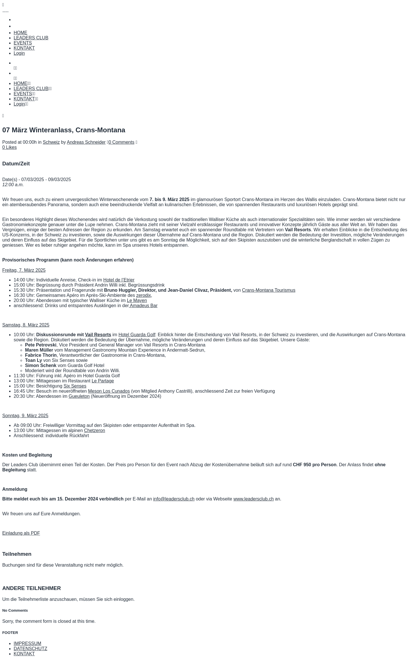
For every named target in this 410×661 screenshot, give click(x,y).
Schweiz (51, 142)
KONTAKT (24, 653)
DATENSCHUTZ (30, 648)
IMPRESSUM (27, 643)
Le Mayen (137, 300)
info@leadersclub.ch (173, 498)
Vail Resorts (98, 334)
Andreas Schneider (86, 142)
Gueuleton (79, 396)
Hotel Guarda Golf (136, 334)
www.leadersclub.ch (253, 498)
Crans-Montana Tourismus (268, 290)
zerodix (143, 295)
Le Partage (103, 380)
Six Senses (74, 386)
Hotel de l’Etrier (118, 279)
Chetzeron (94, 430)
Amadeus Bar (143, 305)
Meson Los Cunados (109, 391)
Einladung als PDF (21, 533)
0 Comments (121, 142)
